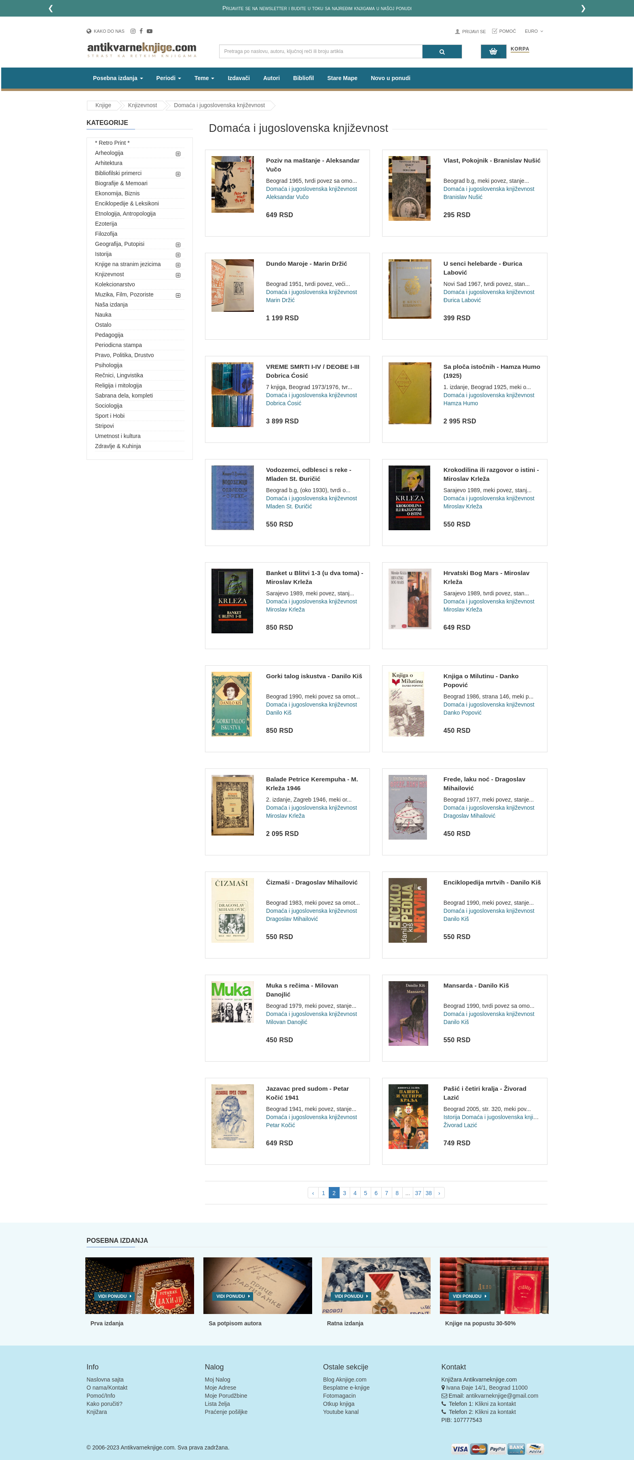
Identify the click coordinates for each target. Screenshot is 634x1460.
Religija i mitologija (118, 385)
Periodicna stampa (118, 345)
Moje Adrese (221, 1387)
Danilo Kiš (279, 712)
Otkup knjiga (339, 1404)
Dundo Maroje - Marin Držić (306, 263)
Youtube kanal (341, 1412)
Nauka (103, 314)
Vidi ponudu (112, 1296)
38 (428, 1193)
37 (418, 1193)
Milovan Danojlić (286, 1022)
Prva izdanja (107, 1323)
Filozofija (106, 234)
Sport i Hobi (110, 416)
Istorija (103, 254)
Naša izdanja (111, 304)
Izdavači (238, 78)
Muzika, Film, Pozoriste (124, 294)
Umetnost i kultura (118, 436)
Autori (271, 78)
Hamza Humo (461, 403)
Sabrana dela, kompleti (124, 395)
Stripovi (104, 426)
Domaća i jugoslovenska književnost (311, 189)
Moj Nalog (217, 1379)
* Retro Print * (112, 143)
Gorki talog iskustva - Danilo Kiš (314, 676)
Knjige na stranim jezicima (128, 264)
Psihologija (109, 365)
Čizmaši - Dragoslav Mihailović (312, 882)
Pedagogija (109, 335)
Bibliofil (303, 78)
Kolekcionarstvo (115, 284)
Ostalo (103, 325)
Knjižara (97, 1412)
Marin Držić (280, 300)
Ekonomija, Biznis (117, 193)
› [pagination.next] (439, 1193)
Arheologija (109, 153)
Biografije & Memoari (121, 183)
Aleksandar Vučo (287, 197)
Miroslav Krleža (463, 506)
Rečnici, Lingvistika (119, 375)
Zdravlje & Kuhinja (118, 446)
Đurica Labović (462, 300)
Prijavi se (474, 31)
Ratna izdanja (345, 1323)
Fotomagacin (339, 1395)
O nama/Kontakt (107, 1387)
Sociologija (109, 405)
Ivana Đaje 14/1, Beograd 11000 (487, 1387)
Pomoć (507, 31)
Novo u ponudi (390, 78)
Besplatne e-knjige (346, 1387)
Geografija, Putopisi (119, 244)
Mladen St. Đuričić (289, 506)
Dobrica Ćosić (283, 403)
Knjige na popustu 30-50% (480, 1323)
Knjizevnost (109, 274)
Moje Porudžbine (226, 1395)
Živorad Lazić (460, 1125)
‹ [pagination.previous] (313, 1193)
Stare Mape (342, 78)
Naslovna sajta (105, 1379)
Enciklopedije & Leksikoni (127, 203)
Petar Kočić (280, 1125)
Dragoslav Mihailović (469, 816)
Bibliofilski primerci (118, 173)
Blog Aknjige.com (344, 1379)
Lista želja (217, 1404)
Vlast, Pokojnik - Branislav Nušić (492, 160)
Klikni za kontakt (495, 1404)
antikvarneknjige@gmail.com (502, 1395)
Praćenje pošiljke (226, 1412)
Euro (534, 31)
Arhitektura (109, 163)
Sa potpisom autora (235, 1323)
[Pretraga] (442, 51)
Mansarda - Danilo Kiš (476, 985)
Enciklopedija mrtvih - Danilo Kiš (492, 882)
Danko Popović (463, 712)
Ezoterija (106, 223)
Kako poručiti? (105, 1404)
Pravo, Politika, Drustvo (124, 355)
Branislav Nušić (463, 197)
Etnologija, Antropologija (125, 213)
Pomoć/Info (101, 1395)
